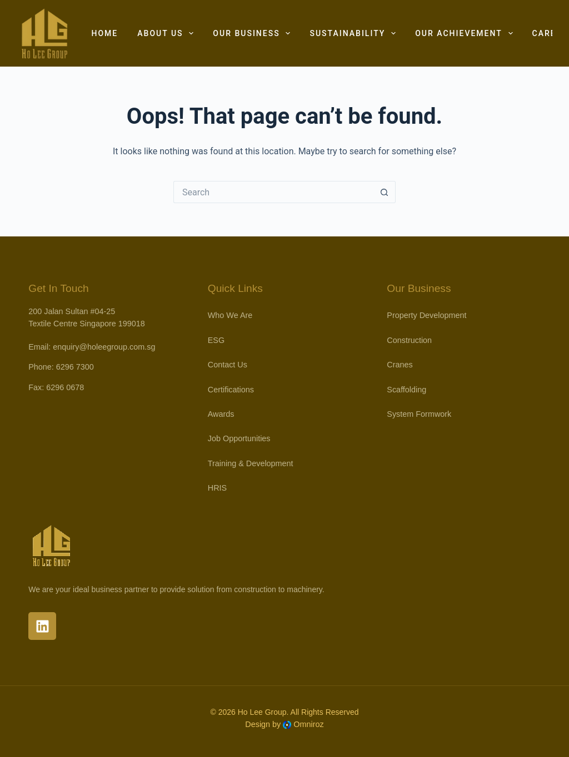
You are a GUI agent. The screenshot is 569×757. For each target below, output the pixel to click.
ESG (216, 340)
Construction (409, 340)
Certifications (231, 389)
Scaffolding (406, 389)
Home (105, 33)
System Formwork (419, 414)
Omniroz (308, 724)
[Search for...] (273, 192)
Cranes (399, 365)
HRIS (217, 488)
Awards (221, 414)
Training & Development (250, 463)
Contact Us (227, 365)
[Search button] (384, 192)
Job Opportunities (239, 438)
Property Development (426, 315)
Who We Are (230, 315)
